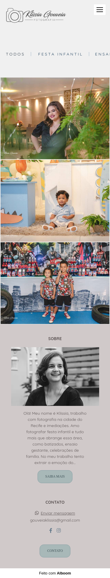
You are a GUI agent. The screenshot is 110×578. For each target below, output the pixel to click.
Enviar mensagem (58, 513)
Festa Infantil (60, 54)
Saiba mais (55, 476)
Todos (15, 54)
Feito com (55, 573)
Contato (55, 551)
